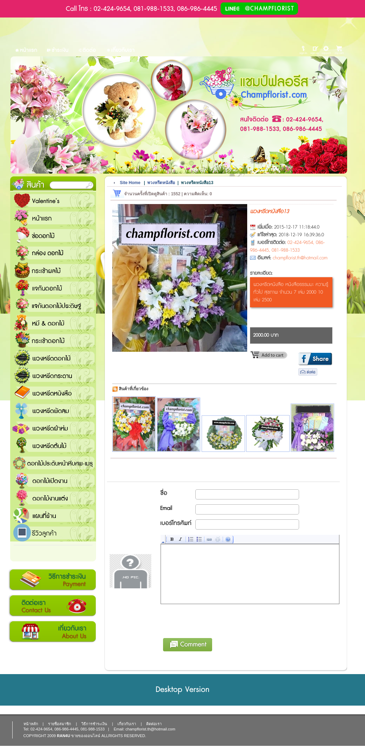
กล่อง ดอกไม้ (53, 252)
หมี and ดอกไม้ (53, 322)
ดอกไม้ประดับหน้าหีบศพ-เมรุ (53, 462)
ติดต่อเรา (52, 606)
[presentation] (214, 620)
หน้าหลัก (30, 724)
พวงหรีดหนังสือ (53, 392)
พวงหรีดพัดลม (53, 410)
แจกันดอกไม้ (53, 287)
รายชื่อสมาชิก (59, 724)
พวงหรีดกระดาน (53, 375)
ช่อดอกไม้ (53, 235)
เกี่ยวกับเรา (52, 632)
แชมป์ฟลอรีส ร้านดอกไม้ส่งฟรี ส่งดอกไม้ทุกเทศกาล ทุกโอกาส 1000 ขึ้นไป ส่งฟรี (53, 515)
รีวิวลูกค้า (53, 532)
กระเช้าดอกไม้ (53, 340)
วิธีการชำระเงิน (52, 580)
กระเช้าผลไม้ (53, 270)
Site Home (130, 182)
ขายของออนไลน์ (85, 736)
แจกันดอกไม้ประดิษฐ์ (53, 305)
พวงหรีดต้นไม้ (53, 445)
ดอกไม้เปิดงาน (53, 480)
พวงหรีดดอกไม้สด (53, 357)
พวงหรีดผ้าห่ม (53, 427)
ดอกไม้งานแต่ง (53, 497)
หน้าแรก (53, 217)
